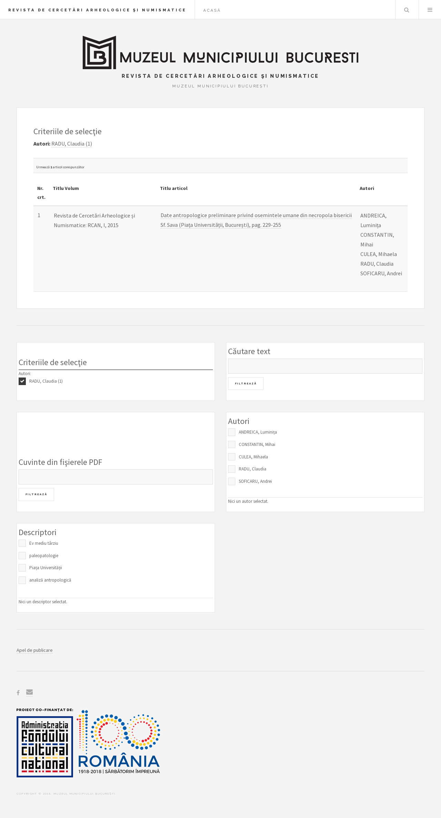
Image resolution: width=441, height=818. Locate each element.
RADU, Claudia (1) (46, 381)
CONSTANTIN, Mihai (257, 444)
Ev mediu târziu (43, 543)
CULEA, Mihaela (253, 457)
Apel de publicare (35, 650)
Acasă (212, 10)
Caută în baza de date (407, 9)
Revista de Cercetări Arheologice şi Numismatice (97, 10)
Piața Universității (45, 568)
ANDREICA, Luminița (258, 432)
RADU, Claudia (252, 469)
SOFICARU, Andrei (255, 481)
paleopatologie (43, 556)
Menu (430, 9)
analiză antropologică (50, 580)
